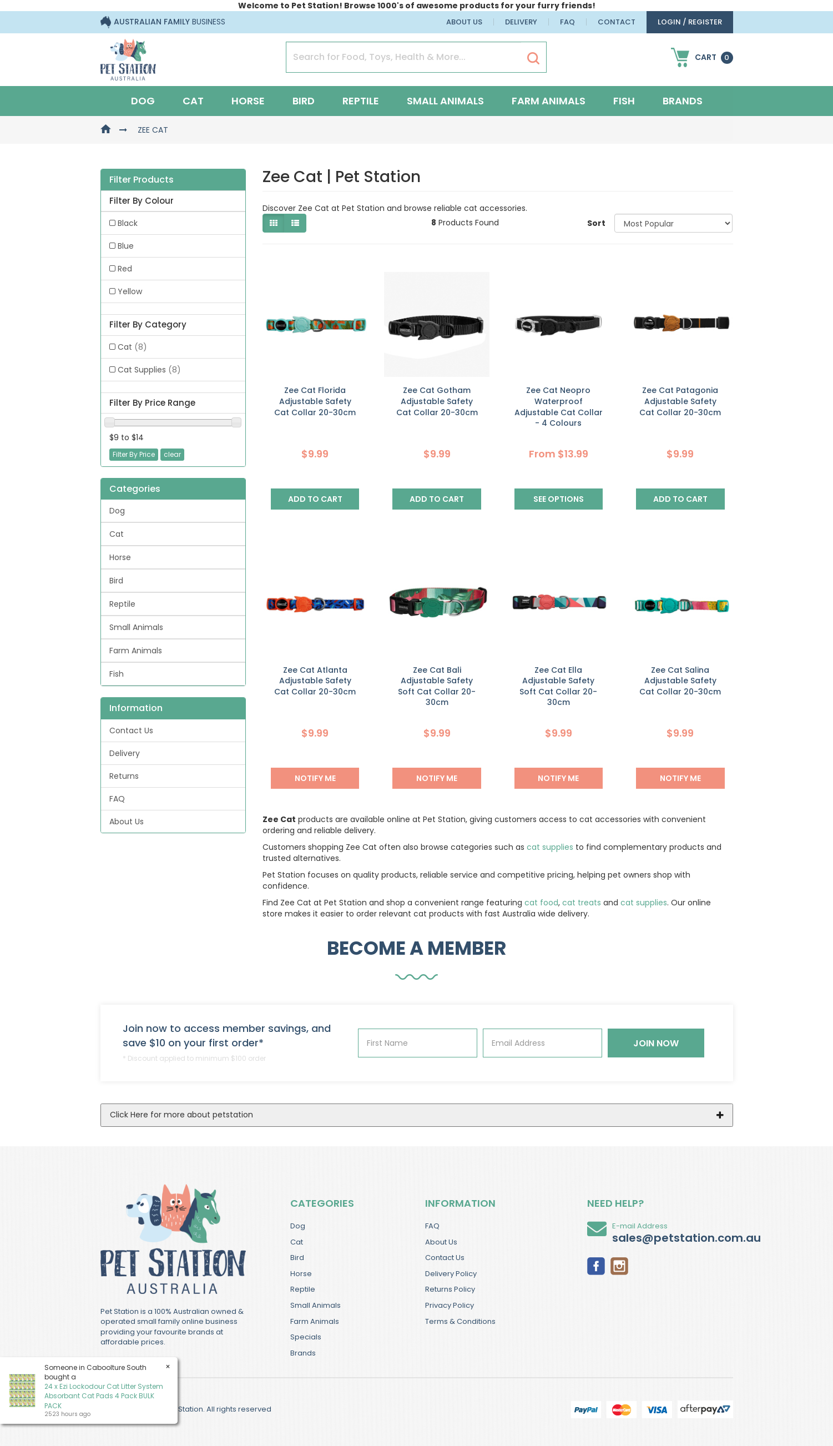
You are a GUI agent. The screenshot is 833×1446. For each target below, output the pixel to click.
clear (172, 454)
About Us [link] (126, 821)
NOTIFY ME (315, 778)
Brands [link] (303, 1353)
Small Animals (445, 101)
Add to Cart (315, 499)
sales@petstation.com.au (686, 1238)
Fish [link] (116, 673)
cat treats (581, 902)
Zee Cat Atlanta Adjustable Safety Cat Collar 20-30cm (315, 680)
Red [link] (125, 268)
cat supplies (550, 847)
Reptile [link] (122, 603)
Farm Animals (548, 101)
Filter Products (141, 180)
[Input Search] (403, 57)
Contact (616, 22)
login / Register (690, 22)
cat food (541, 902)
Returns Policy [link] (450, 1289)
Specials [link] (305, 1337)
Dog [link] (117, 510)
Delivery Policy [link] (451, 1273)
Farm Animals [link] (135, 650)
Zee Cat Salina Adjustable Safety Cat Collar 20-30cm (680, 680)
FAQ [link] (117, 798)
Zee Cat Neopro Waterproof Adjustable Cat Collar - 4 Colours (558, 407)
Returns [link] (124, 776)
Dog (143, 101)
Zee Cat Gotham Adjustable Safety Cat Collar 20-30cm (437, 401)
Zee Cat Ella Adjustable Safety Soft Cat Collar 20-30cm (558, 686)
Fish (624, 101)
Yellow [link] (130, 291)
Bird (303, 101)
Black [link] (128, 223)
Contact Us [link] (131, 730)
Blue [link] (126, 245)
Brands (683, 101)
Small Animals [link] (136, 627)
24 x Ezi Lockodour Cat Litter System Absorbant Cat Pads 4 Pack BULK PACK (103, 1396)
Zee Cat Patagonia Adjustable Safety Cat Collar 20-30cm (680, 401)
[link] (596, 1265)
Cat (193, 101)
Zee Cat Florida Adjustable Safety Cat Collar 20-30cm (315, 401)
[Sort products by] (673, 223)
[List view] (295, 223)
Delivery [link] (124, 753)
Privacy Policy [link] (449, 1305)
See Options (558, 499)
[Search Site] (533, 58)
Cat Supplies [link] (149, 369)
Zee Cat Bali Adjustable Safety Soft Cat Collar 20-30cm (437, 686)
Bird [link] (116, 580)
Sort (596, 223)
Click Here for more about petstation (181, 1114)
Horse (248, 101)
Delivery (521, 22)
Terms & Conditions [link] (460, 1321)
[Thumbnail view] (273, 223)
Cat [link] (132, 346)
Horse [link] (120, 557)
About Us (464, 22)
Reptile (360, 101)
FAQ (567, 22)
